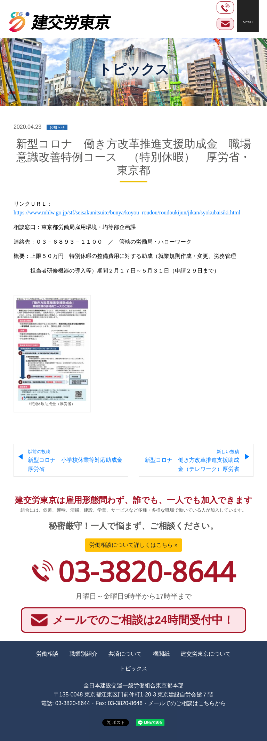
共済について (125, 654)
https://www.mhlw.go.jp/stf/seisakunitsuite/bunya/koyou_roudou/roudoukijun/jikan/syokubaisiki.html (127, 212)
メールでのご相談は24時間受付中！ (143, 620)
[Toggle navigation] (248, 16)
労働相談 (47, 654)
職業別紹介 (83, 654)
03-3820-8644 (146, 571)
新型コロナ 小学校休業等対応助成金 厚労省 (78, 460)
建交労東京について (206, 654)
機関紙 (161, 654)
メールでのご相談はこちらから (187, 703)
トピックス (133, 668)
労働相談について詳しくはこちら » (133, 545)
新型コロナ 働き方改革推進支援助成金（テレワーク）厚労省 (192, 460)
